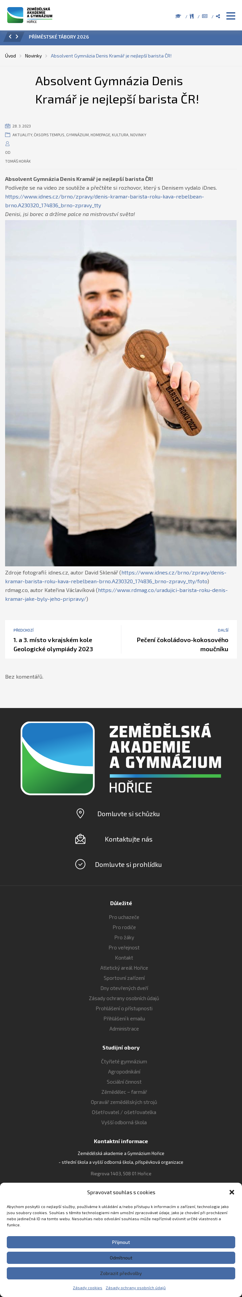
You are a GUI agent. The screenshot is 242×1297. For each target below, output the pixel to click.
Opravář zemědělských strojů (124, 1102)
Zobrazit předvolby (121, 1273)
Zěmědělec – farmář (124, 1092)
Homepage (100, 135)
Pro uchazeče (124, 917)
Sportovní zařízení (124, 978)
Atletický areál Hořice (124, 968)
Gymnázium (77, 135)
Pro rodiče (124, 927)
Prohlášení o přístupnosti (124, 1008)
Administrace (124, 1028)
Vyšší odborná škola (124, 1122)
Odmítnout (121, 1257)
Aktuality (22, 135)
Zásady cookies (87, 1287)
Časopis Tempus (49, 135)
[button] (231, 1192)
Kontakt (124, 957)
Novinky (138, 135)
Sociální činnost (124, 1082)
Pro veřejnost (124, 947)
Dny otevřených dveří (124, 988)
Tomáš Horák (18, 161)
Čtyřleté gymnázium (124, 1061)
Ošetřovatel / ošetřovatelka (124, 1112)
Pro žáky (124, 937)
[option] (130, 38)
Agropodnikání (124, 1071)
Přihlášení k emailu (124, 1018)
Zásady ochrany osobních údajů (136, 1287)
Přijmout (121, 1242)
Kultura (120, 135)
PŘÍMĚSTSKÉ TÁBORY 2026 (59, 37)
